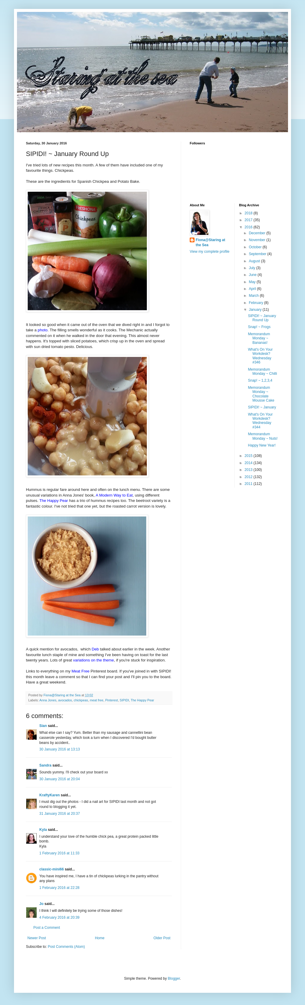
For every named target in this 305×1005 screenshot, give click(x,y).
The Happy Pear (142, 700)
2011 (249, 484)
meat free (97, 700)
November (257, 240)
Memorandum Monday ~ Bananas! (259, 338)
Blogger (174, 978)
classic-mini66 (51, 869)
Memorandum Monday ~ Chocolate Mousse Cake (261, 394)
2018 (249, 213)
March (254, 296)
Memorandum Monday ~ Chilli (262, 371)
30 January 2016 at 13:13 (59, 749)
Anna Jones (47, 700)
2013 (249, 470)
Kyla (43, 830)
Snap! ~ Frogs (259, 327)
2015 (249, 456)
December (257, 233)
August (255, 261)
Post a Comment (46, 928)
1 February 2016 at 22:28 (59, 888)
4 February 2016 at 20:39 (59, 917)
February (256, 303)
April (253, 289)
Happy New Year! (262, 445)
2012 (249, 477)
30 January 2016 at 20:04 (59, 779)
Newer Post (36, 938)
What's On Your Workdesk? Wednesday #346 (260, 355)
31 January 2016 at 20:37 (59, 814)
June (253, 275)
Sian (43, 726)
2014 (249, 463)
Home (100, 938)
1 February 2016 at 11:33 (59, 853)
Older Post (161, 938)
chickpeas (81, 700)
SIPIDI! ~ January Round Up (262, 318)
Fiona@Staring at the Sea (210, 242)
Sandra (45, 765)
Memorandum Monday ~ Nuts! (262, 436)
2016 (249, 227)
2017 (249, 220)
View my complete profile (209, 251)
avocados (65, 700)
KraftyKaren (49, 795)
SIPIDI (124, 700)
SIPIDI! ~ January (262, 407)
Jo (41, 904)
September (258, 254)
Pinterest (111, 700)
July (252, 268)
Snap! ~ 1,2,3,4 (260, 380)
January (255, 310)
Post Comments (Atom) (66, 947)
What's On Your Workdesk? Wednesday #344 (260, 420)
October (255, 247)
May (252, 282)
